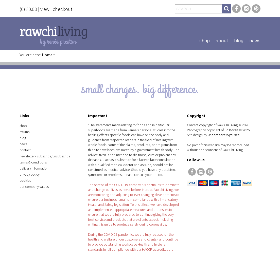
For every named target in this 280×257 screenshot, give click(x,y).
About (222, 40)
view (44, 9)
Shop (204, 40)
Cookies (25, 180)
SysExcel (233, 135)
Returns (24, 132)
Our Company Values (34, 186)
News (254, 40)
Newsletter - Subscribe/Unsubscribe (45, 156)
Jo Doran (231, 130)
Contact (25, 150)
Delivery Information (34, 168)
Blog (238, 40)
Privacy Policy (30, 174)
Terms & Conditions (33, 162)
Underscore (217, 135)
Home (47, 54)
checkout (62, 9)
